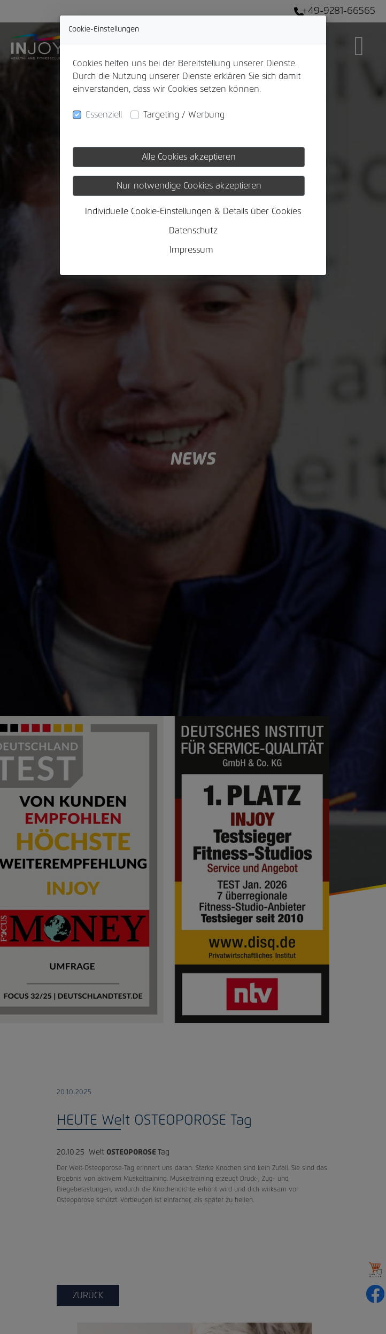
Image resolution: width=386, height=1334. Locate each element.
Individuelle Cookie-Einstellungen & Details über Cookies (193, 211)
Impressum (191, 250)
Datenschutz (193, 230)
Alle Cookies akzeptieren (189, 157)
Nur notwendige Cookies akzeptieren (189, 186)
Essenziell (104, 115)
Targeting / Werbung (184, 115)
